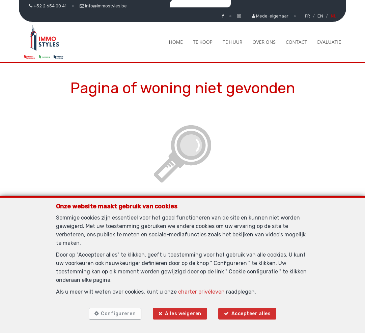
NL (333, 16)
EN (320, 16)
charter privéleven (201, 292)
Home (176, 42)
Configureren (118, 314)
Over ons (264, 42)
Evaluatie (329, 42)
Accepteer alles (251, 314)
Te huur (233, 42)
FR (307, 16)
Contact (296, 42)
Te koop (203, 42)
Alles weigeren (183, 314)
